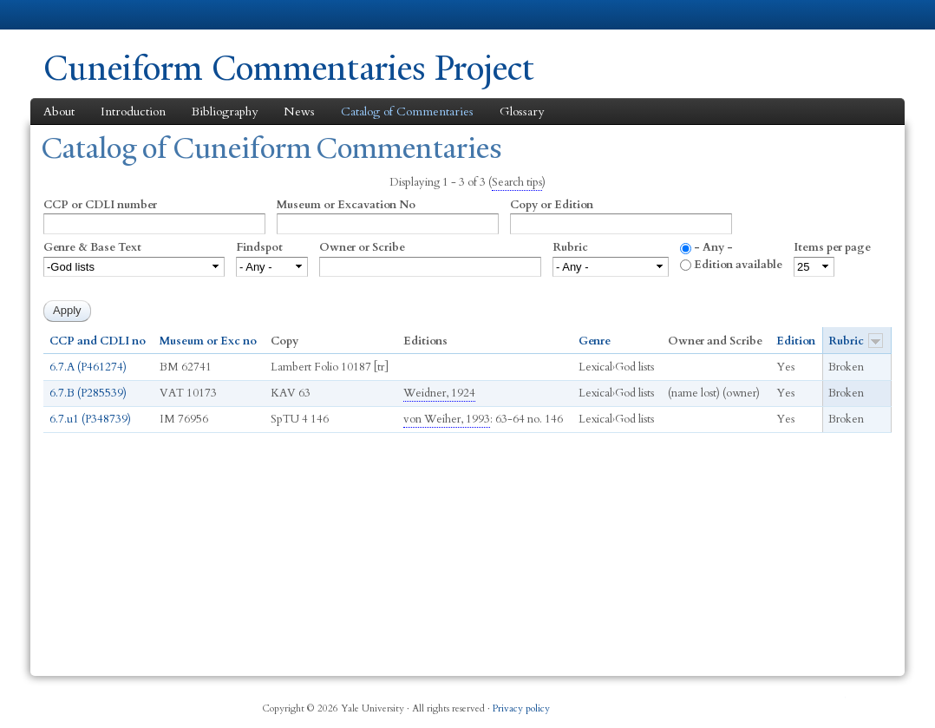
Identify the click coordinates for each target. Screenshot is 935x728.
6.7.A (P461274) (88, 367)
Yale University (92, 15)
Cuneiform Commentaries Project (288, 68)
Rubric (570, 247)
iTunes (793, 702)
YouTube (835, 702)
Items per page (832, 247)
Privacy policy (521, 708)
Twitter (751, 702)
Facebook (709, 702)
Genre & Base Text (92, 247)
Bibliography (225, 111)
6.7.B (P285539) (88, 393)
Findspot (259, 247)
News (299, 111)
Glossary (522, 111)
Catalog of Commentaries (407, 111)
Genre (595, 341)
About (59, 111)
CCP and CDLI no (97, 341)
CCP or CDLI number (100, 205)
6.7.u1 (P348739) (90, 419)
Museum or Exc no (208, 341)
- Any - (713, 247)
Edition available (738, 264)
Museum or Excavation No (346, 205)
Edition (795, 341)
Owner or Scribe (362, 247)
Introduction (133, 111)
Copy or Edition (551, 205)
